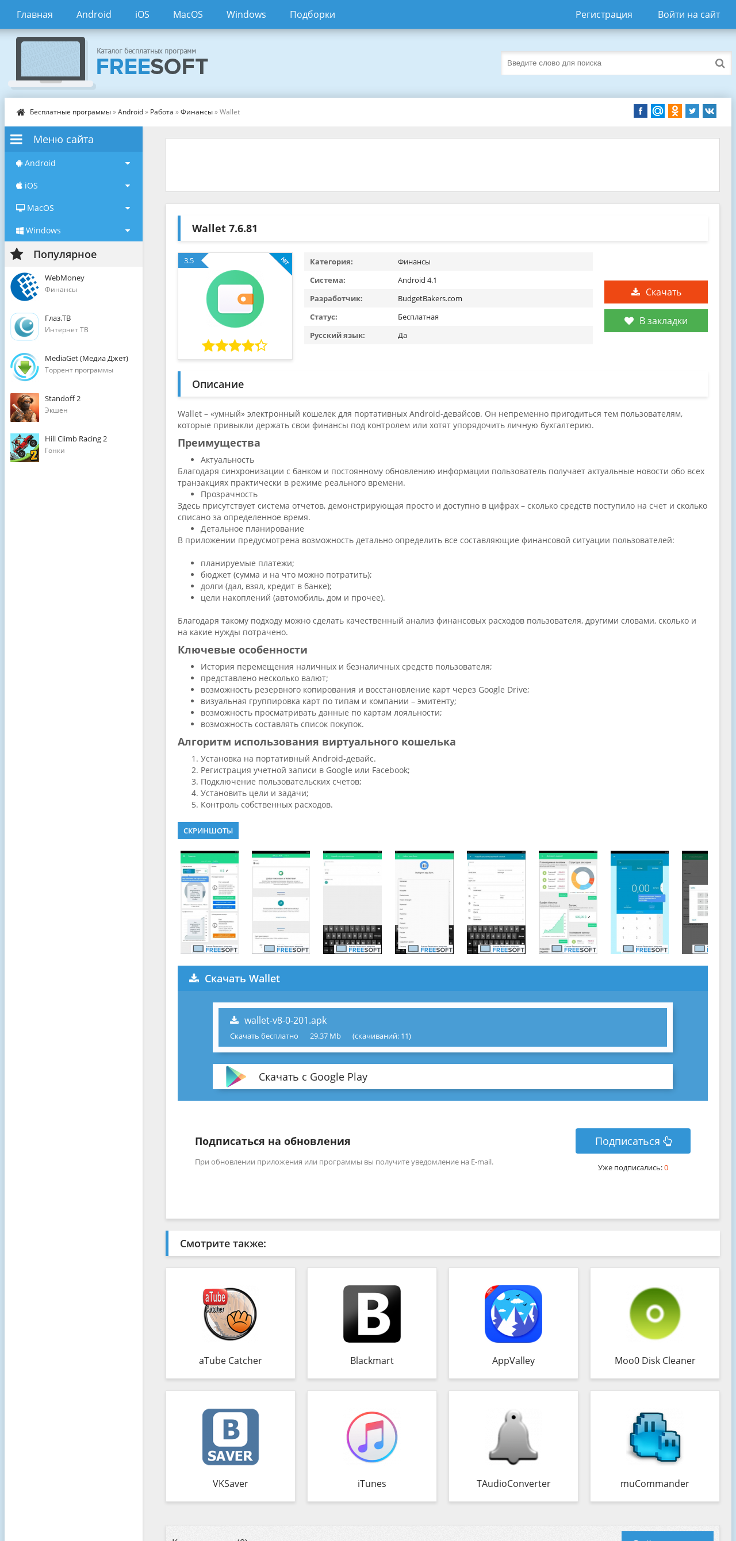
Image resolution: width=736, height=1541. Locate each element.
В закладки (656, 320)
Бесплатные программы (70, 112)
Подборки (312, 14)
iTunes (372, 1483)
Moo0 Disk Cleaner (655, 1360)
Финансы (197, 112)
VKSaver (230, 1483)
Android (94, 14)
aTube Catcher (230, 1360)
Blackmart (372, 1360)
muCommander (654, 1483)
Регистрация (604, 14)
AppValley (513, 1360)
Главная (35, 14)
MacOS (188, 14)
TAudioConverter (514, 1483)
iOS (142, 14)
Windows (246, 14)
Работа (162, 112)
